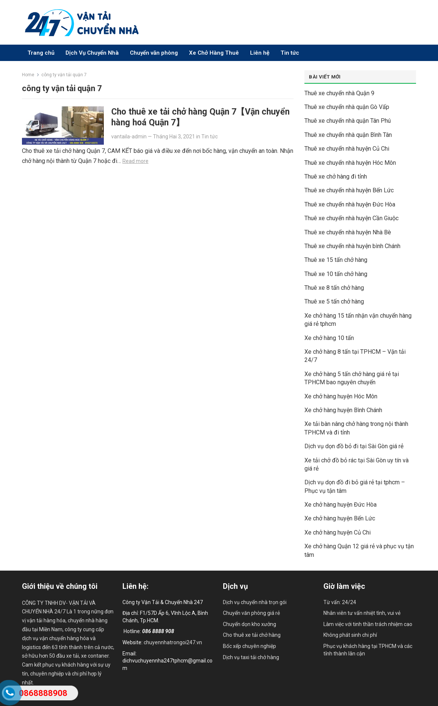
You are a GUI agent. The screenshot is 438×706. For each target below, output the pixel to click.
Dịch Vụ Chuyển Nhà (92, 52)
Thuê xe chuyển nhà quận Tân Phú (347, 120)
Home (28, 74)
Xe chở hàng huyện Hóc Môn (340, 396)
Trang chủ (41, 52)
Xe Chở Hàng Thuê (214, 52)
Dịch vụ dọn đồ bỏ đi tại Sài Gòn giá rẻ (353, 446)
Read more (135, 161)
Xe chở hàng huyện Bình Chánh (343, 410)
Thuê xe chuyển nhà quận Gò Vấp (346, 106)
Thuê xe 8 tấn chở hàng (334, 287)
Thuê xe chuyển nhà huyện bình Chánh (352, 246)
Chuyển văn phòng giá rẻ (251, 613)
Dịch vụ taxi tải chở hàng (251, 657)
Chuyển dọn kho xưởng (249, 624)
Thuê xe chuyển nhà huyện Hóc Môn (350, 162)
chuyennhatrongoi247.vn (173, 642)
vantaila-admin (129, 136)
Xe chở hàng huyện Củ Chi (337, 532)
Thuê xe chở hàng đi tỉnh (335, 176)
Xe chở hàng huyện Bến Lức (339, 518)
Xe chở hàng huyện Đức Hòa (340, 504)
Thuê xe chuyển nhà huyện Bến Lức (349, 190)
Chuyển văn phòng (154, 52)
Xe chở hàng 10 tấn (329, 337)
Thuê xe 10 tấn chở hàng (335, 273)
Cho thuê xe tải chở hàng (252, 635)
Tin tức (290, 52)
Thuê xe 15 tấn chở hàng (335, 259)
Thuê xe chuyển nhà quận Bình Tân (348, 134)
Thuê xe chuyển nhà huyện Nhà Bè (347, 232)
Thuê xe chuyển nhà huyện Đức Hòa (349, 204)
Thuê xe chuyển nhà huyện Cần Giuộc (351, 218)
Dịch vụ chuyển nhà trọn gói (255, 602)
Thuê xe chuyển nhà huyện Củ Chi (346, 148)
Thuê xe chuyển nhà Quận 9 (339, 93)
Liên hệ (259, 52)
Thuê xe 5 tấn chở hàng (334, 301)
